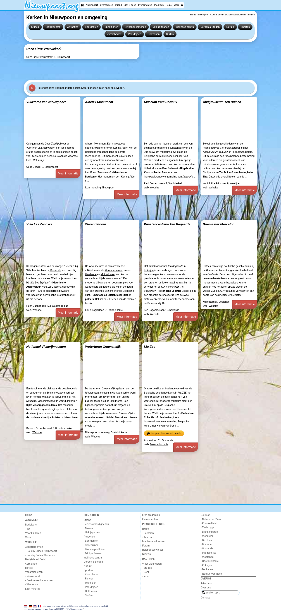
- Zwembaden (91, 574)
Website (154, 187)
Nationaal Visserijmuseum (46, 347)
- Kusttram (148, 537)
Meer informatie (68, 173)
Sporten (245, 27)
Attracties (72, 27)
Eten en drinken (151, 515)
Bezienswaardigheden (96, 524)
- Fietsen (88, 578)
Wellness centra (185, 27)
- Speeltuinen (91, 545)
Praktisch (159, 5)
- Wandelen (90, 582)
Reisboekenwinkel (152, 549)
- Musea (88, 528)
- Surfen (88, 595)
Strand (118, 5)
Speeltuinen (111, 27)
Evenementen (145, 5)
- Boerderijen (91, 540)
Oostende (149, 401)
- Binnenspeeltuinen (95, 549)
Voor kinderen (33, 533)
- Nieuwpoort (32, 576)
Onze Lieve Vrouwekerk (43, 49)
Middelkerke (108, 274)
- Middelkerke (208, 552)
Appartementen (34, 546)
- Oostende (207, 548)
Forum (146, 545)
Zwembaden (114, 34)
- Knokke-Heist (209, 523)
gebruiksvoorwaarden (32, 609)
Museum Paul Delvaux (160, 102)
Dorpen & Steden (210, 27)
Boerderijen (91, 27)
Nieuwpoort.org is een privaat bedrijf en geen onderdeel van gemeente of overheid (75, 606)
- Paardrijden (91, 587)
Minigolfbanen (161, 27)
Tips (27, 529)
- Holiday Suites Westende (40, 555)
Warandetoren (95, 224)
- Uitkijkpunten (92, 532)
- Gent (145, 572)
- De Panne (207, 569)
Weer (176, 5)
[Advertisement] (131, 69)
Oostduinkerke (120, 392)
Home (28, 515)
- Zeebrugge (207, 527)
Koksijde (149, 270)
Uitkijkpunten (53, 27)
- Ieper (145, 576)
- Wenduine (207, 536)
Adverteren (207, 583)
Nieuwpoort (92, 5)
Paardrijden (134, 34)
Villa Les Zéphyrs (39, 224)
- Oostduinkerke (210, 561)
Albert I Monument (99, 102)
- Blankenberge (209, 531)
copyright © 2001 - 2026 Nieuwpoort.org (66, 609)
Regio (169, 5)
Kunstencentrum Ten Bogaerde (167, 224)
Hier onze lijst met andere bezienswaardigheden (67, 87)
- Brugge (147, 567)
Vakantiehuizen (34, 572)
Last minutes (32, 588)
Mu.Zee (149, 347)
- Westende (31, 584)
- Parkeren (148, 533)
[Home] (82, 5)
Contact (205, 597)
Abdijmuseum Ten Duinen (222, 102)
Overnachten (106, 5)
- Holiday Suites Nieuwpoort (41, 551)
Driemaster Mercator (218, 224)
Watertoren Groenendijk (103, 347)
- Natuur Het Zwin (211, 519)
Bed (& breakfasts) (35, 559)
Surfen (170, 34)
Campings (31, 563)
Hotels (29, 567)
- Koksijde (206, 565)
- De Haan (206, 540)
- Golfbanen (90, 591)
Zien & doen (130, 5)
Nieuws (146, 554)
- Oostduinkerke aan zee (39, 580)
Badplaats (31, 524)
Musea (35, 27)
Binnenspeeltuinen (135, 27)
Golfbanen (154, 34)
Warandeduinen (114, 270)
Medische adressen (153, 541)
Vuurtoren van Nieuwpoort (46, 102)
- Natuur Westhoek (211, 573)
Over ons (206, 587)
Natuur (230, 27)
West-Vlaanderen (152, 563)
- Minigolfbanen (92, 553)
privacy (46, 609)
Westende (55, 270)
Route (145, 529)
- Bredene (206, 544)
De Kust (205, 515)
